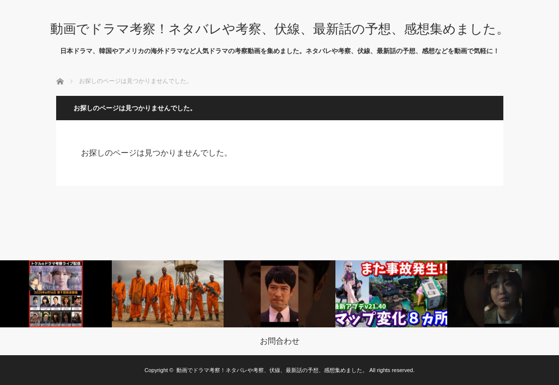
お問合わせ (280, 341)
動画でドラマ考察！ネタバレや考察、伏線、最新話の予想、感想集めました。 (279, 28)
